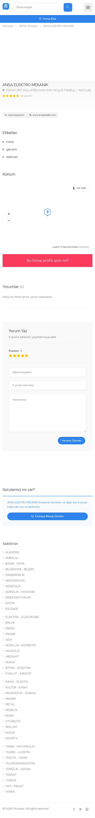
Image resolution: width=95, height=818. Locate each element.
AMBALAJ (11, 558)
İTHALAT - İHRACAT (18, 673)
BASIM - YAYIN (14, 563)
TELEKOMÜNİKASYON (20, 763)
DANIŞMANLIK (14, 575)
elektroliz (12, 157)
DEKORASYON (15, 580)
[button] (9, 214)
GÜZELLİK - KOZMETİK (20, 645)
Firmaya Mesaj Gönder (47, 516)
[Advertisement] (47, 55)
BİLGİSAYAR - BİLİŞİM (19, 569)
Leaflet (55, 247)
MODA (9, 715)
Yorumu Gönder (72, 440)
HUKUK (10, 662)
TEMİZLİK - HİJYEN (17, 769)
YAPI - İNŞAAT (14, 786)
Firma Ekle (47, 18)
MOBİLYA (11, 710)
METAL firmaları (28, 26)
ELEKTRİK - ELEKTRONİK (22, 617)
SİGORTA (11, 738)
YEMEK (10, 791)
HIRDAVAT (12, 656)
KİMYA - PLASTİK (16, 681)
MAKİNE (10, 698)
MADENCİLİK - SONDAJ (20, 693)
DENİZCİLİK (13, 586)
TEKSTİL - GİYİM (16, 757)
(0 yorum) (26, 95)
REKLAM (11, 727)
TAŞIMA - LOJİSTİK (17, 752)
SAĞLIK (10, 732)
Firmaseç (8, 26)
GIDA (8, 639)
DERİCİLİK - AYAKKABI (20, 592)
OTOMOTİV (13, 721)
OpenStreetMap (70, 247)
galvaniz (11, 149)
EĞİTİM (10, 603)
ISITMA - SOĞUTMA (18, 668)
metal (10, 141)
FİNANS (10, 634)
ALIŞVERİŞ (12, 552)
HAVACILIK (12, 651)
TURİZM (10, 780)
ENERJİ (10, 628)
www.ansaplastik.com (42, 115)
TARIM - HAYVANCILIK (20, 746)
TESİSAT (11, 774)
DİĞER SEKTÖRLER (18, 597)
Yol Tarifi (81, 188)
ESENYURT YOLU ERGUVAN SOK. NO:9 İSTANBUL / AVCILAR (47, 90)
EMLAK (10, 622)
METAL (10, 704)
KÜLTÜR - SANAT (16, 687)
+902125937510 (14, 115)
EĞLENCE (11, 608)
